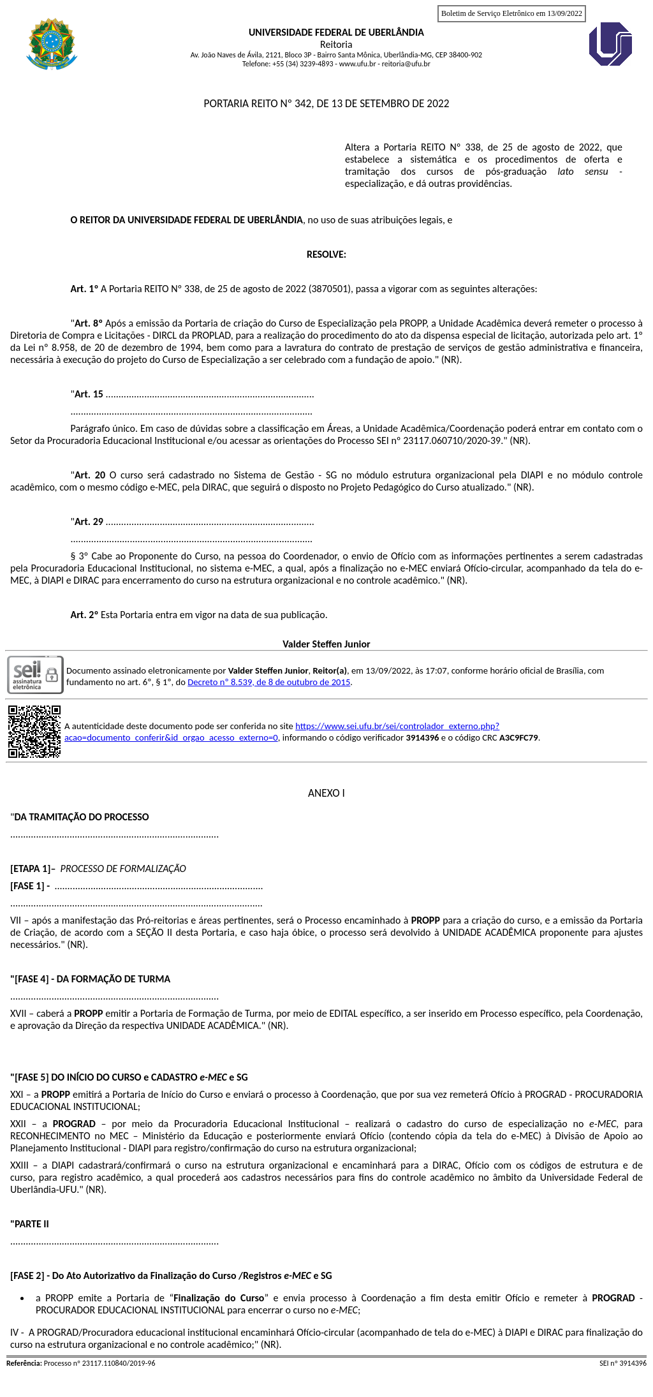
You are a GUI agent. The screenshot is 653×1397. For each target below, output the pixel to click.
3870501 (329, 289)
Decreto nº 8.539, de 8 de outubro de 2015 (268, 682)
